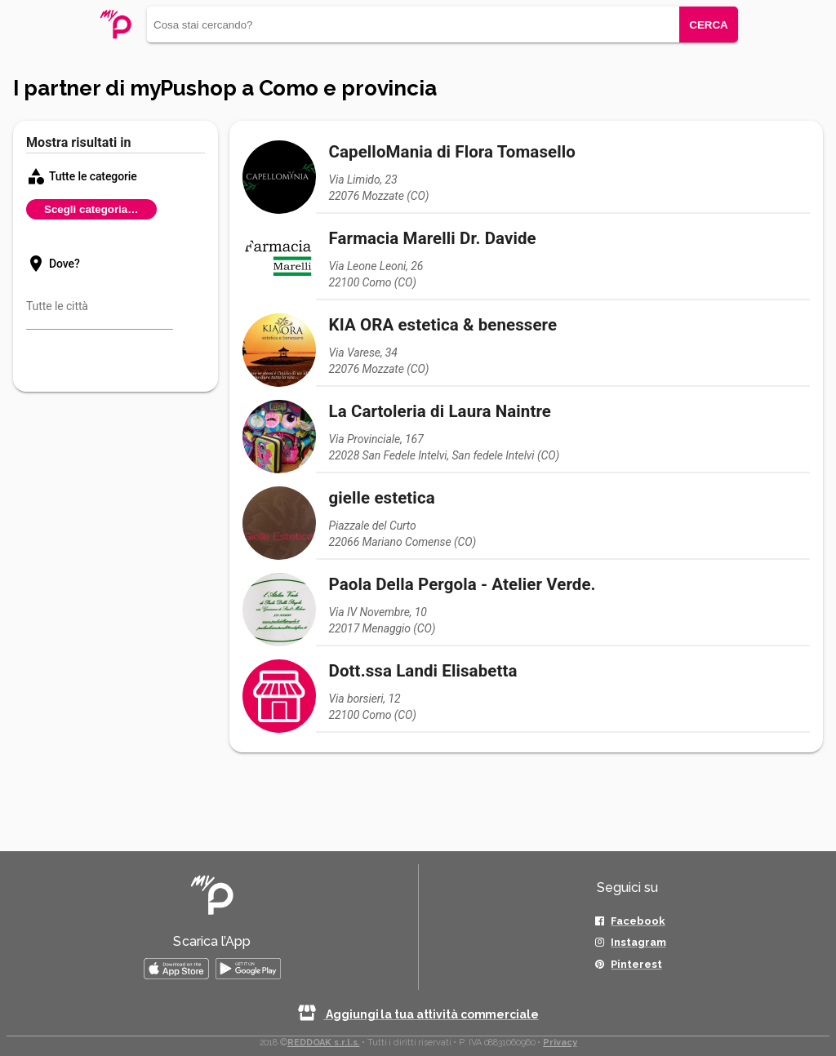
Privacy (559, 1042)
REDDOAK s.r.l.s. (323, 1042)
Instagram (638, 942)
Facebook (638, 921)
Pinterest (636, 964)
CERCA (708, 25)
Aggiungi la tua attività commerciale (417, 1014)
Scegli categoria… (91, 209)
